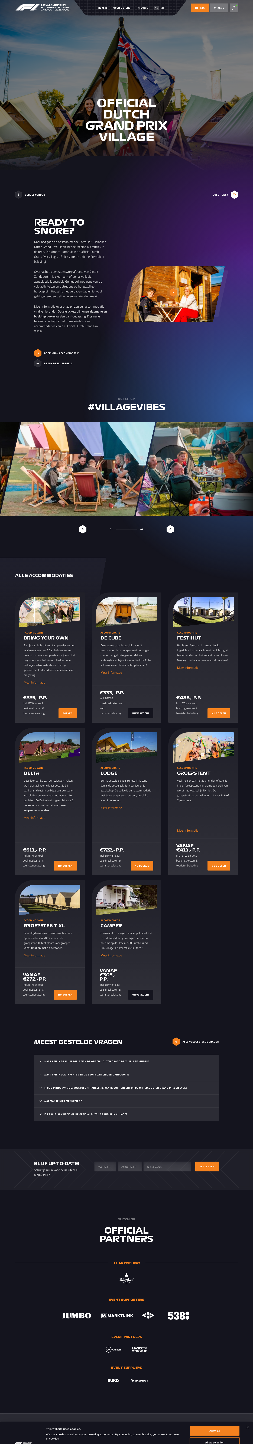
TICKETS (200, 8)
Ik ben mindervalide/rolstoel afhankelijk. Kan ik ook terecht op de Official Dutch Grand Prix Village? (115, 1088)
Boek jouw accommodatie (56, 353)
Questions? (225, 195)
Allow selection (214, 1420)
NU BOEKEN (219, 713)
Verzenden (207, 1166)
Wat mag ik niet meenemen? (63, 1101)
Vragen (219, 8)
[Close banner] (247, 1405)
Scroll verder (30, 195)
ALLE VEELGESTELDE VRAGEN (196, 1041)
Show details (184, 1437)
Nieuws (143, 8)
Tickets (103, 8)
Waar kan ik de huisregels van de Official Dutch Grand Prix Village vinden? (97, 1061)
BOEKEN (68, 713)
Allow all (214, 1409)
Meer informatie (34, 682)
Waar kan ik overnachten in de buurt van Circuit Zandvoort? (86, 1074)
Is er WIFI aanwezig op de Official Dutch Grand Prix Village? (85, 1114)
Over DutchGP (122, 8)
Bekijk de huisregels (53, 363)
